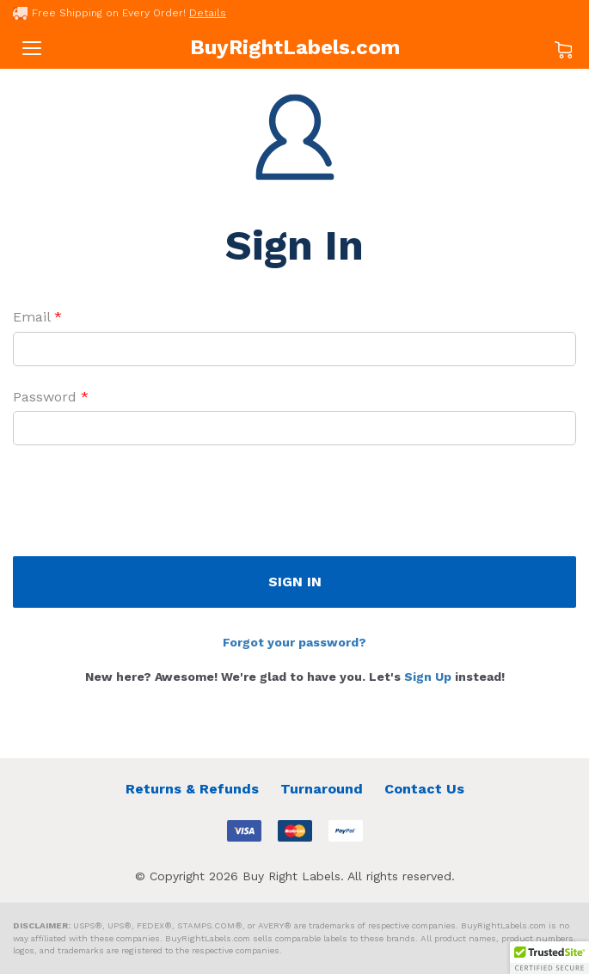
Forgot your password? (294, 642)
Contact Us (424, 789)
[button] (549, 957)
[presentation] (143, 504)
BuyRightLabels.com (295, 47)
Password (51, 397)
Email (37, 317)
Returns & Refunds (192, 789)
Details (207, 13)
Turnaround (321, 789)
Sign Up (427, 676)
